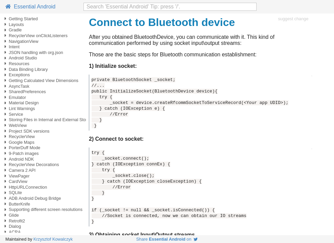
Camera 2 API (22, 170)
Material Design (24, 102)
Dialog (15, 226)
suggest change (293, 18)
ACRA (15, 232)
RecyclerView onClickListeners (38, 35)
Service (16, 114)
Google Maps (21, 142)
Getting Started (23, 18)
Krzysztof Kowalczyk (53, 239)
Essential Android (30, 6)
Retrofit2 (17, 220)
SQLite (15, 192)
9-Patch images (24, 153)
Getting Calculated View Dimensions (43, 80)
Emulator (17, 97)
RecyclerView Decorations (34, 164)
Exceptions (19, 74)
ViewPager (19, 176)
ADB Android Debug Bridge (35, 198)
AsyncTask (19, 86)
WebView (18, 125)
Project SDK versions (29, 131)
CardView (18, 181)
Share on (167, 239)
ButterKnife (19, 204)
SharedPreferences (27, 91)
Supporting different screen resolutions (45, 209)
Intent (14, 46)
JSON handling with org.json (36, 52)
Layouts (16, 24)
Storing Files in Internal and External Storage (52, 119)
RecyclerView (22, 136)
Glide (14, 215)
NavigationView (23, 41)
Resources (19, 63)
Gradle (15, 29)
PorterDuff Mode (24, 147)
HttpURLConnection (28, 187)
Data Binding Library (28, 69)
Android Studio (23, 57)
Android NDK (21, 159)
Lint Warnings (22, 108)
